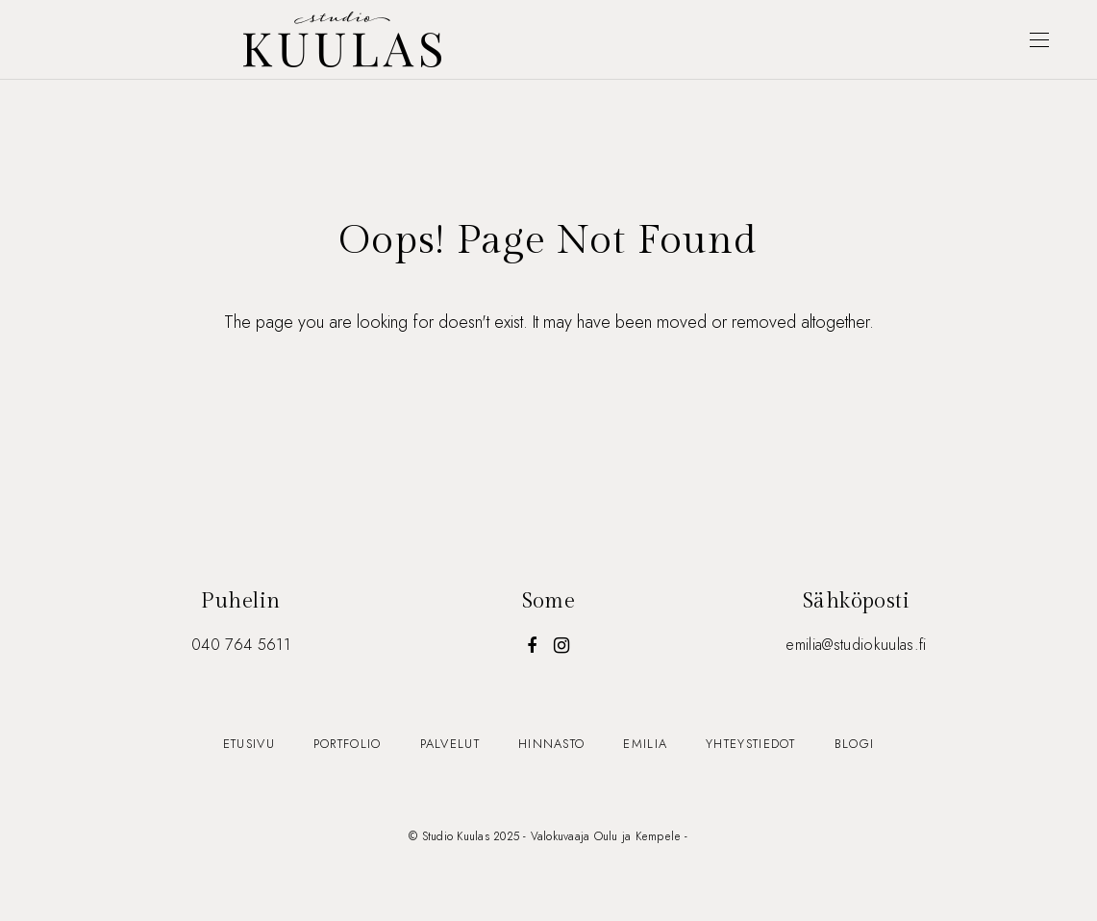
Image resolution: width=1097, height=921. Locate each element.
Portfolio (347, 743)
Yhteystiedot (751, 743)
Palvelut (450, 743)
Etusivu (249, 743)
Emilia (645, 743)
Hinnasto (551, 743)
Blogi (855, 743)
